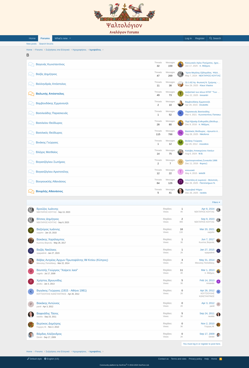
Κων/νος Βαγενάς (44, 243)
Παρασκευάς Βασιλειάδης (197, 111)
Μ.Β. (201, 153)
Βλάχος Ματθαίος (47, 152)
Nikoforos (204, 134)
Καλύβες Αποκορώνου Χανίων (199, 150)
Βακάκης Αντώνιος (48, 303)
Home (32, 38)
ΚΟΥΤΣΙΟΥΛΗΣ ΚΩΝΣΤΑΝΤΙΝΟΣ (51, 294)
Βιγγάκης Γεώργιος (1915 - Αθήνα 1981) (62, 290)
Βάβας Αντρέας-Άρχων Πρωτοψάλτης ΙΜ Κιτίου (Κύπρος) (72, 260)
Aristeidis (210, 283)
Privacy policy (195, 359)
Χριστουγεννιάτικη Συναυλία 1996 (201, 160)
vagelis (40, 273)
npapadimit (41, 253)
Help (206, 359)
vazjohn (40, 233)
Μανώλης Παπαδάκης (46, 263)
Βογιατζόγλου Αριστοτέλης (52, 171)
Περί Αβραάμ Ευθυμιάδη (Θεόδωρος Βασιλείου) (208, 121)
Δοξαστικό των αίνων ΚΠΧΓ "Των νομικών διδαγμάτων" (211, 92)
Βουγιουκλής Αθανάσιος (51, 181)
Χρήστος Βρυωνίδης (49, 280)
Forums (45, 38)
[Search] (215, 38)
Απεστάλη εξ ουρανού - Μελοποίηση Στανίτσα (207, 180)
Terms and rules (178, 359)
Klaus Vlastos (206, 85)
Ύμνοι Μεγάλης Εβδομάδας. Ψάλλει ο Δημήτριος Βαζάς (211, 72)
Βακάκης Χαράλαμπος (50, 239)
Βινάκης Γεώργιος (47, 142)
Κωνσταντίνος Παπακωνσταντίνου (214, 114)
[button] (70, 38)
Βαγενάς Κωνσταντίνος (50, 64)
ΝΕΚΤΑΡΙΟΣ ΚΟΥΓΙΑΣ (210, 75)
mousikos (203, 144)
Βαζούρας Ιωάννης (48, 229)
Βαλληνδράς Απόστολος (51, 83)
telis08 (202, 173)
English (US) (51, 359)
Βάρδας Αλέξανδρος (49, 333)
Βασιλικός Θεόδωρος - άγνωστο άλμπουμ (205, 131)
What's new (61, 38)
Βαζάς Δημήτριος (46, 74)
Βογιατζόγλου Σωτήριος (50, 162)
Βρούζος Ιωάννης (47, 208)
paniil (39, 306)
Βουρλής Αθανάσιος (49, 191)
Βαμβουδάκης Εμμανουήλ (52, 103)
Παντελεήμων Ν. (207, 183)
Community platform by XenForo (124, 365)
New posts (31, 43)
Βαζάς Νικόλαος (46, 249)
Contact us (163, 359)
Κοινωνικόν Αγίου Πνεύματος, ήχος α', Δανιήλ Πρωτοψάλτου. (214, 63)
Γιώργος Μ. (42, 327)
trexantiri (204, 95)
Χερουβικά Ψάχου (193, 189)
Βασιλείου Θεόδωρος (49, 122)
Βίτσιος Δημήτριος (48, 219)
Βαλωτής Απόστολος (50, 93)
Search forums (46, 43)
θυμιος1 (203, 163)
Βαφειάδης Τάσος (47, 313)
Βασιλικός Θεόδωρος (49, 132)
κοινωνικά (189, 170)
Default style (34, 359)
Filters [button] (215, 202)
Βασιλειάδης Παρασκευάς (52, 113)
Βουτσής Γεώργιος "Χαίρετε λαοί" (57, 270)
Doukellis (203, 105)
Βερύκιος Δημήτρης (49, 323)
